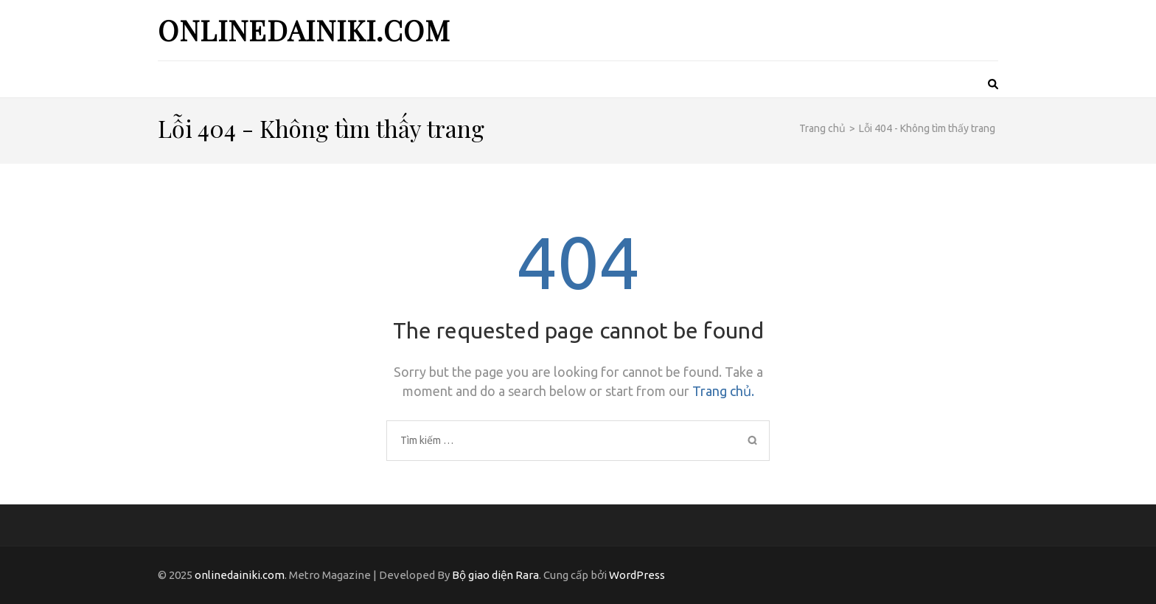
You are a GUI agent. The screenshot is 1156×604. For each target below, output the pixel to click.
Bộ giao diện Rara (495, 575)
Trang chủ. (723, 390)
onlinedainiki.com (304, 30)
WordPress (637, 575)
